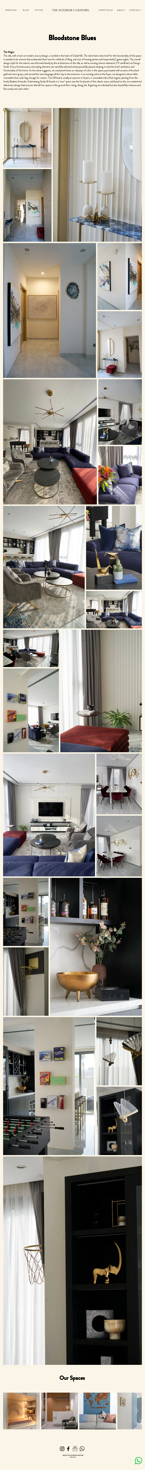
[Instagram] (62, 1449)
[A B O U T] (121, 10)
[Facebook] (68, 1449)
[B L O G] (26, 10)
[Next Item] (137, 1411)
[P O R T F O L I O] (106, 10)
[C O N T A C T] (135, 10)
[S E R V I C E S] (11, 10)
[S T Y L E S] (39, 10)
